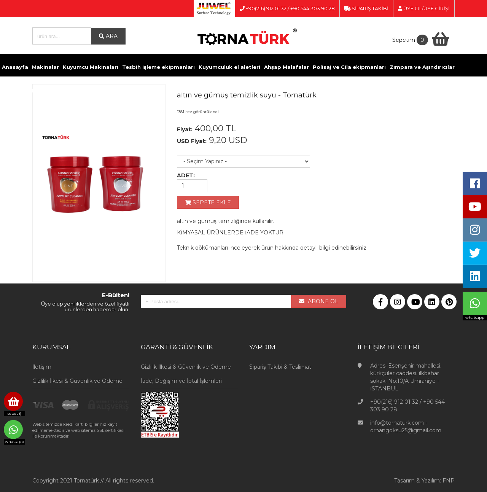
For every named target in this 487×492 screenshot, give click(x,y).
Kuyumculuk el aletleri (229, 67)
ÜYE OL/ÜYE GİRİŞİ (424, 8)
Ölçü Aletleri (209, 91)
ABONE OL (318, 301)
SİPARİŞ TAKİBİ (366, 8)
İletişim (322, 91)
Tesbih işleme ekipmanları (158, 67)
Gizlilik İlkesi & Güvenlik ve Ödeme (77, 380)
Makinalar (45, 67)
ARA (108, 36)
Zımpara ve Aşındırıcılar (422, 67)
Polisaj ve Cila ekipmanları (349, 67)
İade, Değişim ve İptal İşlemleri (181, 380)
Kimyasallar (108, 91)
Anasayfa (15, 67)
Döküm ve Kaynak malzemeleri (45, 91)
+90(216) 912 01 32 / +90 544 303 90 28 (287, 8)
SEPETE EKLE (208, 202)
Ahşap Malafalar (286, 67)
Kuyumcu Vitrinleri (255, 91)
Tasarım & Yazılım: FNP (424, 480)
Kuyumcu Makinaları (90, 67)
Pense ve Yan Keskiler (158, 91)
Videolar (296, 91)
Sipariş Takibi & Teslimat (280, 366)
